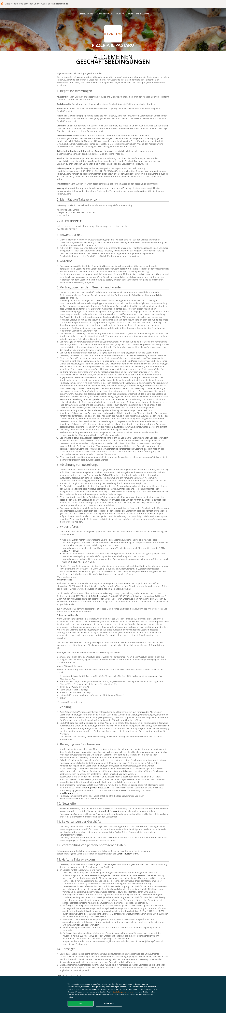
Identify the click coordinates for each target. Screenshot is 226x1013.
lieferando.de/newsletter (109, 811)
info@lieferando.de (73, 220)
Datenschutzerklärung (127, 853)
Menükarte (86, 13)
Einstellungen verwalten (123, 992)
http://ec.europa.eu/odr (99, 787)
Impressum (142, 13)
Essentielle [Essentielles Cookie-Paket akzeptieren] (108, 1003)
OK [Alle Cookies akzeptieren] (80, 1003)
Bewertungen (105, 13)
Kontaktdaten (124, 13)
